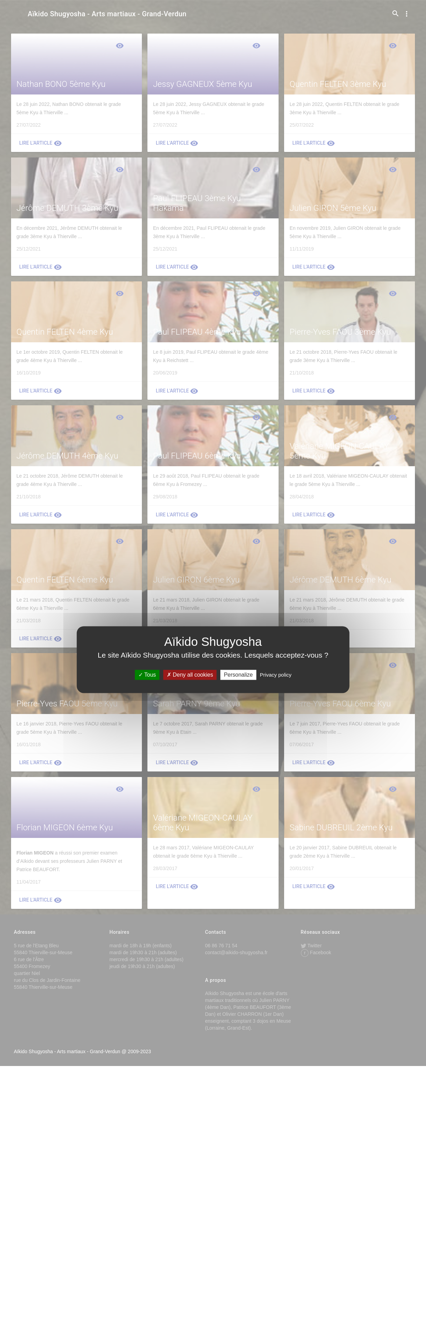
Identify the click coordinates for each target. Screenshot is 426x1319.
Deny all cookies (190, 675)
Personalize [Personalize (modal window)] (238, 675)
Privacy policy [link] (276, 675)
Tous (147, 675)
